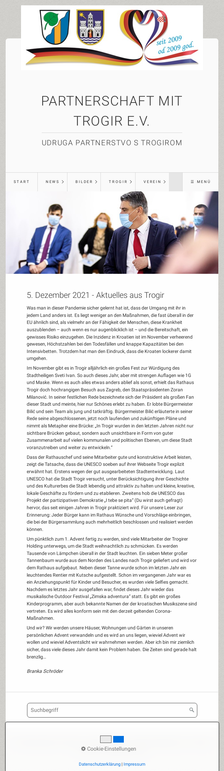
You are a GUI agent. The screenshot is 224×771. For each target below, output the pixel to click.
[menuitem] (21, 182)
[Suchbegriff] (112, 710)
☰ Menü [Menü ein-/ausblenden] (201, 182)
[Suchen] (192, 710)
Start (22, 182)
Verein (153, 182)
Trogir (118, 182)
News (53, 182)
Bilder (84, 182)
